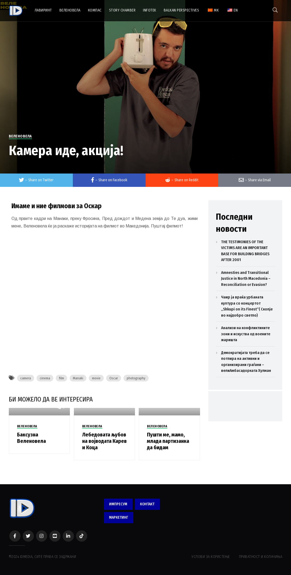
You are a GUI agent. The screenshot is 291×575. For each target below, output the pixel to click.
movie (96, 378)
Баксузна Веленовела (31, 437)
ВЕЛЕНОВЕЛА (20, 136)
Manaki (78, 378)
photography (136, 378)
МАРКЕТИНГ (118, 517)
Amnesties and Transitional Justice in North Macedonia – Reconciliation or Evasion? (245, 278)
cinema (45, 378)
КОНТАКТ (147, 504)
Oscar (113, 378)
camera (25, 378)
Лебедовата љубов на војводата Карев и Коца (104, 441)
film (61, 378)
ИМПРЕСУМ (118, 504)
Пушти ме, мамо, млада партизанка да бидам (168, 441)
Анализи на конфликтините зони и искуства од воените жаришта (245, 333)
